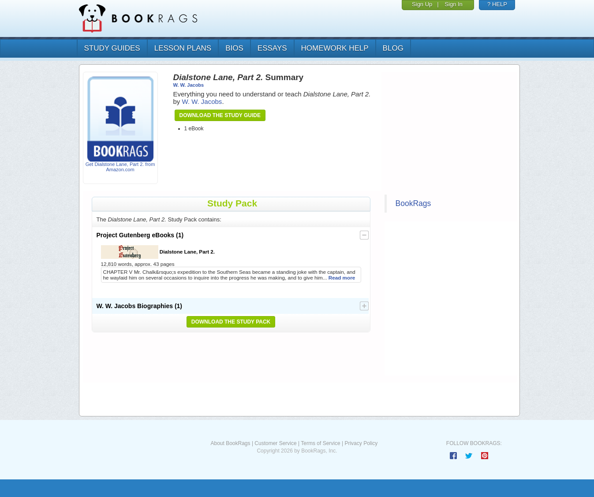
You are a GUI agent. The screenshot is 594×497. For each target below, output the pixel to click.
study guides (112, 48)
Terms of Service (320, 443)
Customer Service (275, 443)
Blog (393, 48)
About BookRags (230, 443)
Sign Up (422, 4)
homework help (335, 48)
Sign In (453, 4)
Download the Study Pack (231, 322)
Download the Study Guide (220, 115)
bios (234, 48)
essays (272, 48)
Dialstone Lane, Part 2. (158, 252)
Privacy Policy (360, 443)
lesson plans (182, 48)
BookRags (413, 203)
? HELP (497, 4)
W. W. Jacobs (188, 85)
